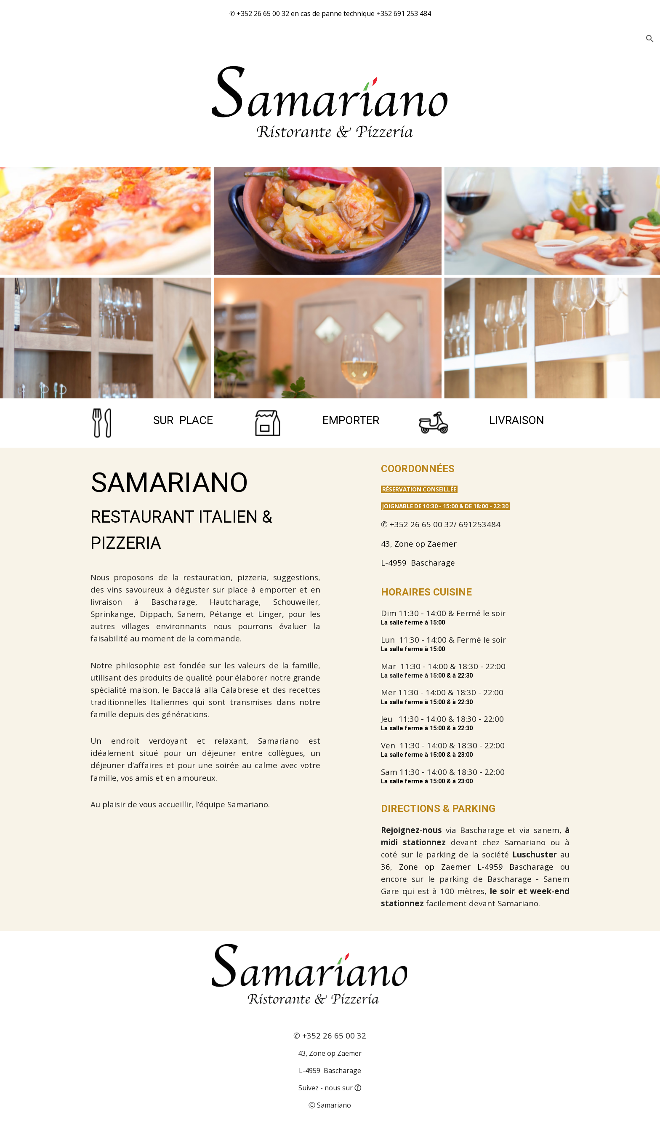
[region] (330, 13)
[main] (184, 420)
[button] (650, 39)
